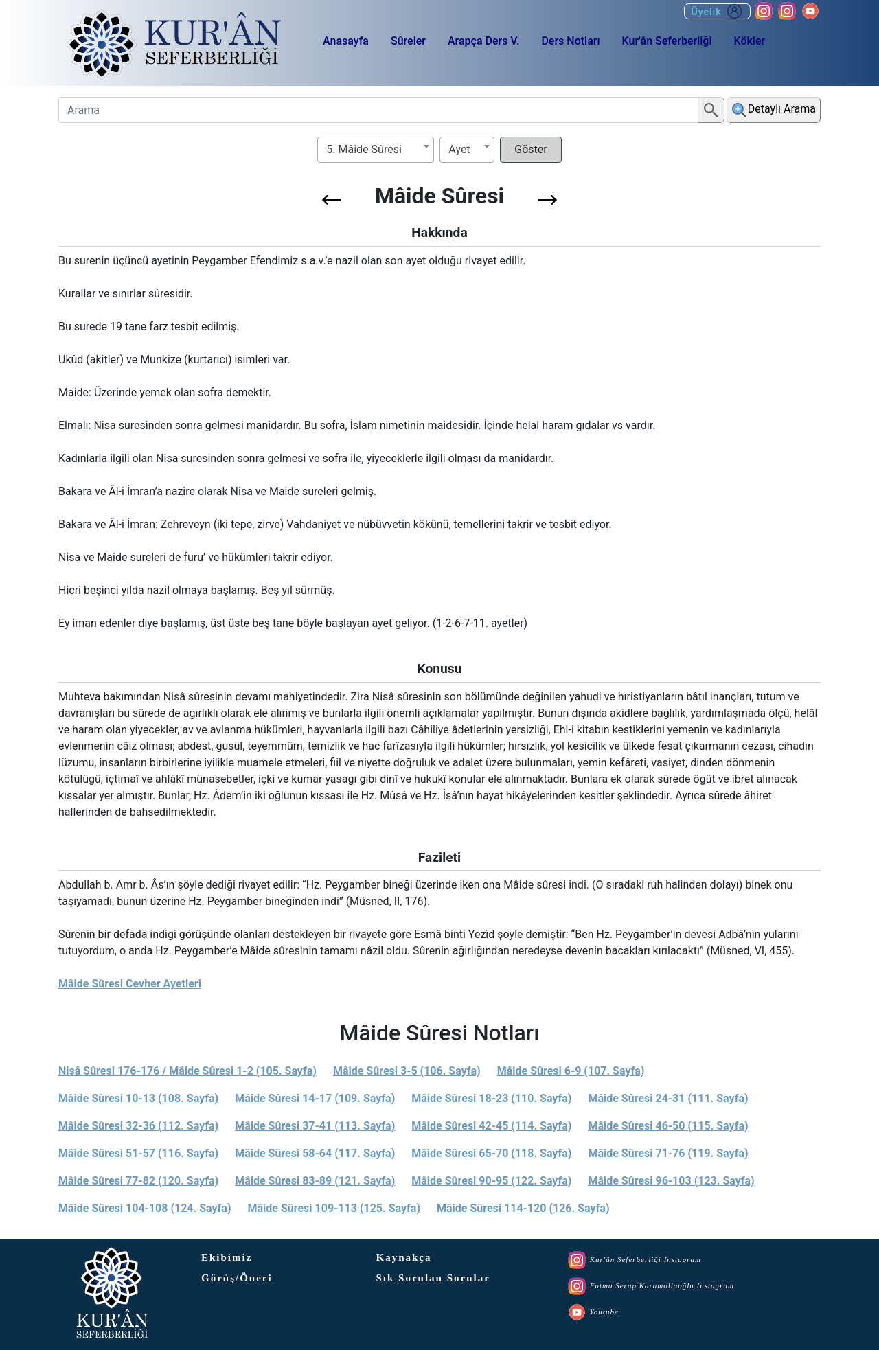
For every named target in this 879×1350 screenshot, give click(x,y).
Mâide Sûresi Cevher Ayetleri (129, 983)
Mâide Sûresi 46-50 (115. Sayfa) (668, 1125)
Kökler (749, 40)
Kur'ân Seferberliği (667, 40)
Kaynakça (404, 1257)
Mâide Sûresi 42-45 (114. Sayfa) (491, 1125)
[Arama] (378, 110)
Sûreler (408, 40)
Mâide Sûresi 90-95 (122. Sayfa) (491, 1180)
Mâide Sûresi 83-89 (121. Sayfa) (315, 1180)
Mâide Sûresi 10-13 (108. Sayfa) (138, 1098)
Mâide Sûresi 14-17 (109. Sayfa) (315, 1098)
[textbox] (467, 149)
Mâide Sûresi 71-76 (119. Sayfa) (668, 1153)
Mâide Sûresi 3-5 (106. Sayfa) (407, 1070)
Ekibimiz (226, 1257)
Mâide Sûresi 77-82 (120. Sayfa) (138, 1180)
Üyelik (717, 11)
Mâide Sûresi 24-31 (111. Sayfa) (668, 1098)
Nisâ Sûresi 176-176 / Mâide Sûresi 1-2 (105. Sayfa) (187, 1070)
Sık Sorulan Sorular (433, 1277)
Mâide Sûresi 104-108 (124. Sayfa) (144, 1208)
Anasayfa (346, 40)
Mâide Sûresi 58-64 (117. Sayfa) (315, 1153)
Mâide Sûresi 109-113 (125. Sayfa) (334, 1208)
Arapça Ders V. (483, 40)
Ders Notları (570, 40)
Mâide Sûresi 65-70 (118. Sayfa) (491, 1153)
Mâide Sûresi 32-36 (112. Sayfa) (138, 1125)
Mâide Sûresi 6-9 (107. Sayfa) (571, 1070)
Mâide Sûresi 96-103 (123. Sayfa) (671, 1180)
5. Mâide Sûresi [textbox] (363, 149)
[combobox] (375, 150)
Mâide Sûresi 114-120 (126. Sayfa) (523, 1208)
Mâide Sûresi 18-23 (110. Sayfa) (491, 1098)
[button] (331, 200)
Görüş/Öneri (237, 1277)
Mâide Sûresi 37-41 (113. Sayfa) (315, 1125)
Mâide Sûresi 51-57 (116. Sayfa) (138, 1153)
